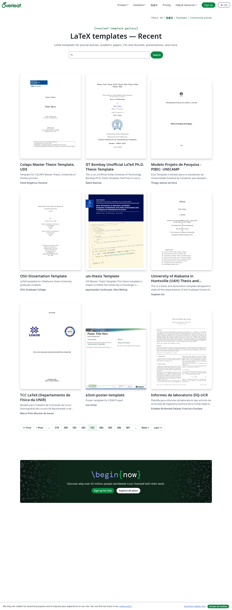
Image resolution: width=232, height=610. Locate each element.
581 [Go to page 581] (75, 427)
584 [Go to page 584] (101, 427)
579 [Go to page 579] (57, 427)
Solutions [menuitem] (138, 5)
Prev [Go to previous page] (39, 427)
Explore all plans (128, 490)
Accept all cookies (218, 606)
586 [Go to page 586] (119, 427)
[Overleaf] (11, 5)
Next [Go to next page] (145, 427)
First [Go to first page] (27, 427)
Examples (181, 17)
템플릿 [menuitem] (154, 5)
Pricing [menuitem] (167, 5)
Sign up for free (103, 490)
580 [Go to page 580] (66, 427)
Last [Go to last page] (158, 427)
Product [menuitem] (122, 5)
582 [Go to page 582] (84, 427)
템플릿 (169, 17)
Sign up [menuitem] (208, 5)
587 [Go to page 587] (128, 427)
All (161, 17)
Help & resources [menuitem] (185, 5)
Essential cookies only (195, 606)
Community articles (201, 17)
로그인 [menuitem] (224, 5)
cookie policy (125, 606)
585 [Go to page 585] (110, 427)
